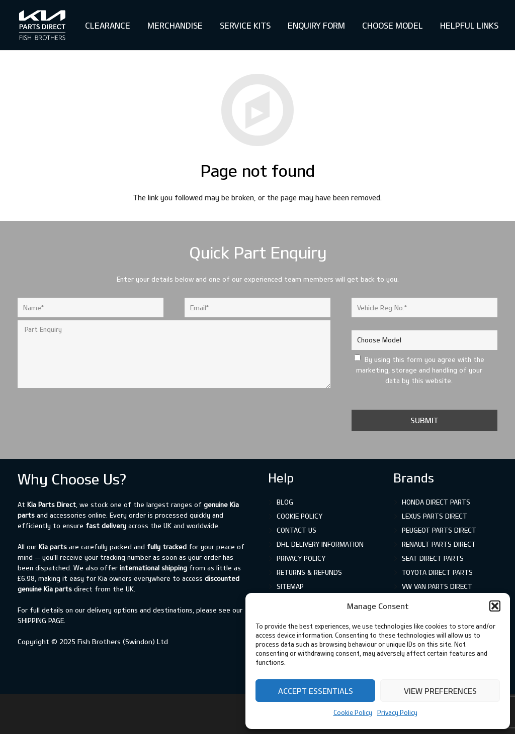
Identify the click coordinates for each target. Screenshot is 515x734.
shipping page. (41, 621)
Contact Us (296, 530)
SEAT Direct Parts (433, 558)
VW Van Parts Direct (437, 586)
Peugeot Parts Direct (439, 530)
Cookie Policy (352, 712)
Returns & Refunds (309, 572)
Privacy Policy (397, 712)
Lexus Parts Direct (434, 516)
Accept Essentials (315, 690)
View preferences (440, 690)
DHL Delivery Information (320, 544)
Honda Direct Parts (436, 502)
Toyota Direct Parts (437, 572)
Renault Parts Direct (439, 544)
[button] (495, 606)
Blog (285, 502)
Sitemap (290, 586)
